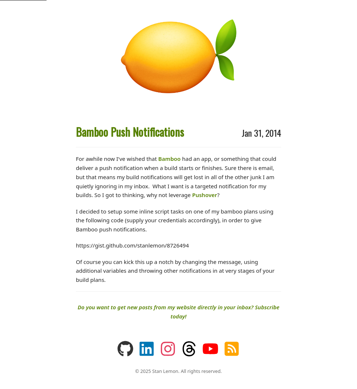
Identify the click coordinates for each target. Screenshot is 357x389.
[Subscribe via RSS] (232, 354)
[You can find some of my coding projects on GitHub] (125, 354)
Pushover (204, 195)
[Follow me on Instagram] (168, 354)
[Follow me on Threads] (189, 354)
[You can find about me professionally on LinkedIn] (147, 354)
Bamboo (169, 158)
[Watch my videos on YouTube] (210, 354)
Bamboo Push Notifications (130, 132)
